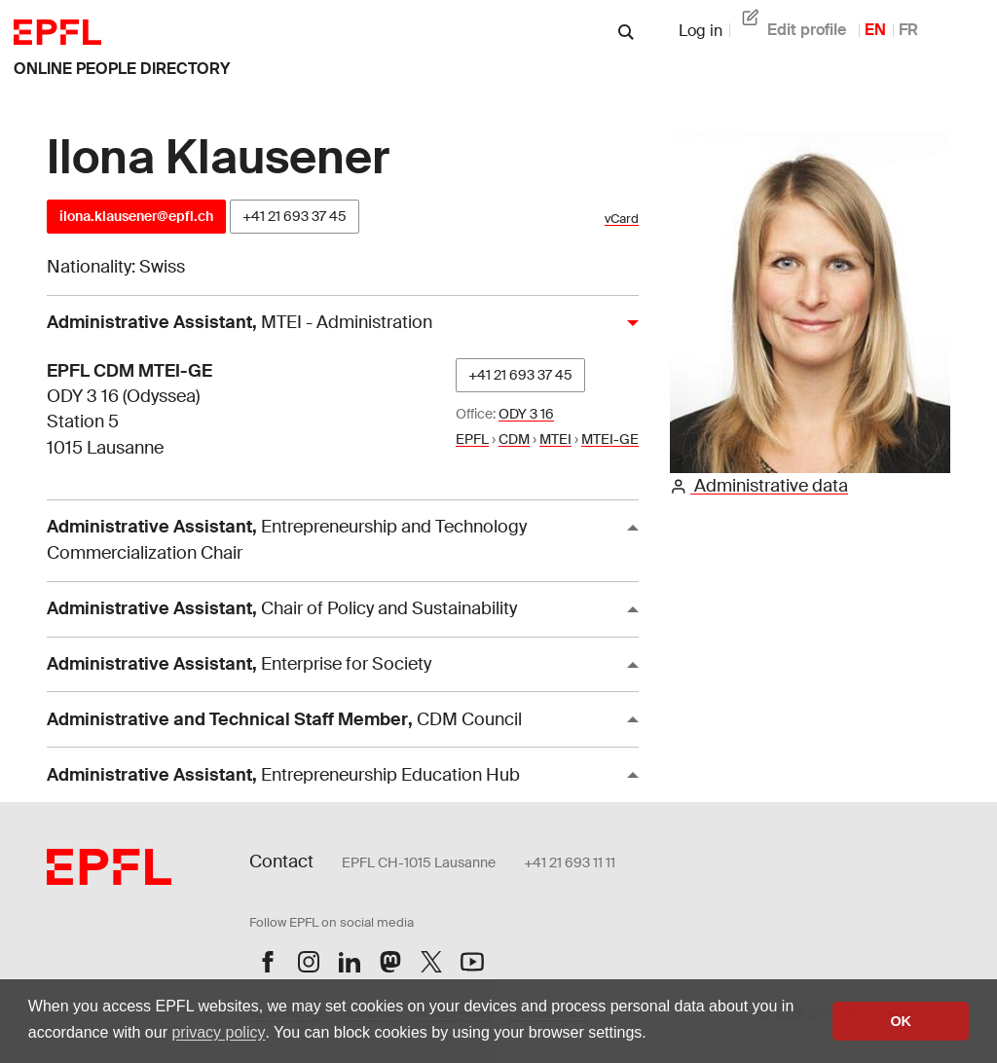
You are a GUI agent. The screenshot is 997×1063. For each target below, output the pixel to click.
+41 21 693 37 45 (294, 216)
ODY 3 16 (526, 413)
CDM (514, 439)
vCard (622, 218)
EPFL (472, 439)
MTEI (555, 439)
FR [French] (908, 29)
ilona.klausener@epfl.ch (136, 216)
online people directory (122, 68)
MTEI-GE (610, 439)
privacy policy (218, 1032)
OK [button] (900, 1021)
